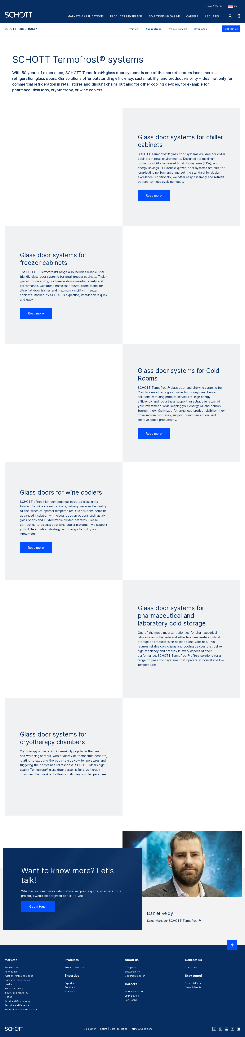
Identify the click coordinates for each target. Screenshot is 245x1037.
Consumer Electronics (17, 980)
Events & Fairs (193, 983)
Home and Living (14, 988)
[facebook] (214, 1029)
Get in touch (38, 906)
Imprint (103, 1028)
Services (70, 987)
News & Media (214, 6)
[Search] (230, 16)
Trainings (70, 991)
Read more (154, 195)
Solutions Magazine (164, 16)
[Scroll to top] (232, 945)
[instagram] (220, 1029)
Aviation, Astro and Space (19, 975)
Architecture (12, 967)
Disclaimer (90, 1028)
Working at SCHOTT (136, 991)
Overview (133, 29)
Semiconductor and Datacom (21, 1009)
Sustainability (132, 971)
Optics (8, 996)
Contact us (231, 28)
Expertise (70, 983)
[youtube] (238, 1029)
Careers (192, 16)
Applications (153, 29)
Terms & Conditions (142, 1028)
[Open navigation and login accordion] (238, 16)
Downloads (200, 29)
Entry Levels (132, 995)
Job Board (131, 1000)
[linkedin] (226, 1029)
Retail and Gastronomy (17, 1001)
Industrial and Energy (16, 992)
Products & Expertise (126, 16)
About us (212, 16)
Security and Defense (17, 1005)
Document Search (135, 975)
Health (8, 984)
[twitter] (232, 1029)
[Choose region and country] (232, 6)
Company (130, 967)
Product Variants (177, 29)
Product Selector (74, 967)
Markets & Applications (86, 16)
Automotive (11, 971)
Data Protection (118, 1028)
